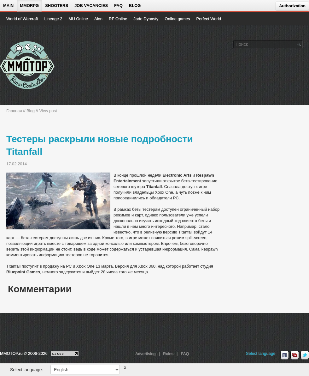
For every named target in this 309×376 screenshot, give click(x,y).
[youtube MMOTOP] (294, 355)
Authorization (292, 5)
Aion (98, 18)
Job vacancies (91, 5)
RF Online (118, 18)
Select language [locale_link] (260, 353)
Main (8, 5)
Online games (177, 18)
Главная (14, 110)
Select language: (26, 369)
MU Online (78, 18)
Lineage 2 (53, 18)
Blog (135, 5)
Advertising (145, 353)
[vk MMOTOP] (284, 355)
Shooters (56, 5)
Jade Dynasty (146, 18)
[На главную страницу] (27, 65)
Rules (168, 353)
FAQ (118, 5)
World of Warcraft (22, 18)
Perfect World (208, 18)
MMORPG (29, 5)
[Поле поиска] (299, 44)
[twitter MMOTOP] (304, 355)
